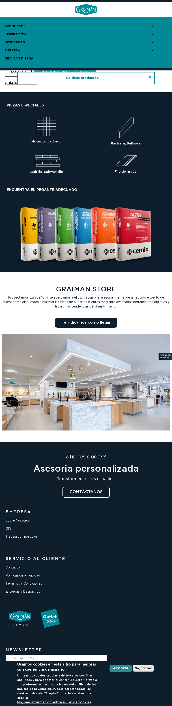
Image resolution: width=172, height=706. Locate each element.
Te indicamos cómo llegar (86, 322)
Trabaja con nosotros (22, 536)
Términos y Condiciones (24, 583)
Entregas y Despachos (23, 591)
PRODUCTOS (79, 26)
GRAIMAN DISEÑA (18, 58)
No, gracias (143, 668)
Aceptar (121, 668)
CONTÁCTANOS (86, 492)
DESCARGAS (79, 42)
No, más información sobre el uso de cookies (54, 702)
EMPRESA (79, 50)
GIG (8, 528)
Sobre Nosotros (18, 520)
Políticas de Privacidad (23, 575)
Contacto (13, 567)
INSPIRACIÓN (79, 34)
